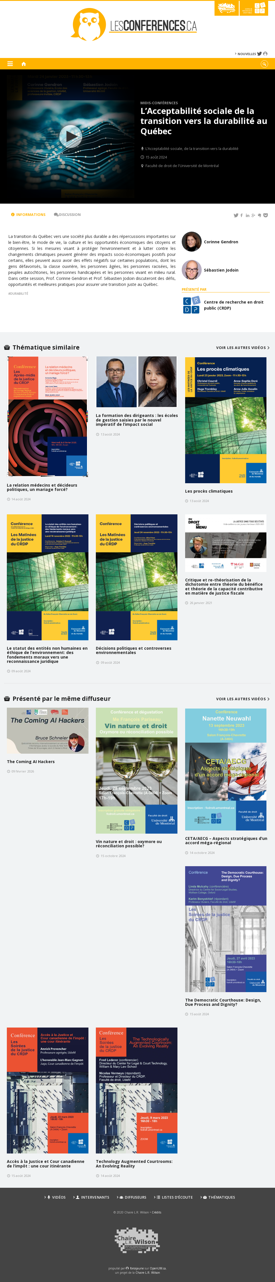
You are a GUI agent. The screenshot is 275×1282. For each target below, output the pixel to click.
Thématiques (219, 1197)
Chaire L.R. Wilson (148, 1273)
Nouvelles (247, 54)
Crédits (156, 1212)
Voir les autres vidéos (243, 347)
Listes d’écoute (175, 1197)
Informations (28, 214)
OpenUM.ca (158, 1268)
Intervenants (92, 1197)
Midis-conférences (159, 103)
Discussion (67, 214)
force (137, 1268)
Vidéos (56, 1197)
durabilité (19, 293)
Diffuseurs (133, 1197)
